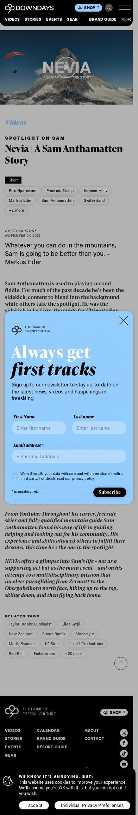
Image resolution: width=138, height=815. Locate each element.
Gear (72, 19)
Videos (12, 19)
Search (109, 8)
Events (54, 19)
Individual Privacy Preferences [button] (92, 805)
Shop (91, 8)
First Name (24, 417)
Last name (84, 417)
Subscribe (110, 492)
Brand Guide (103, 19)
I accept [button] (33, 805)
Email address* (28, 445)
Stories (33, 19)
